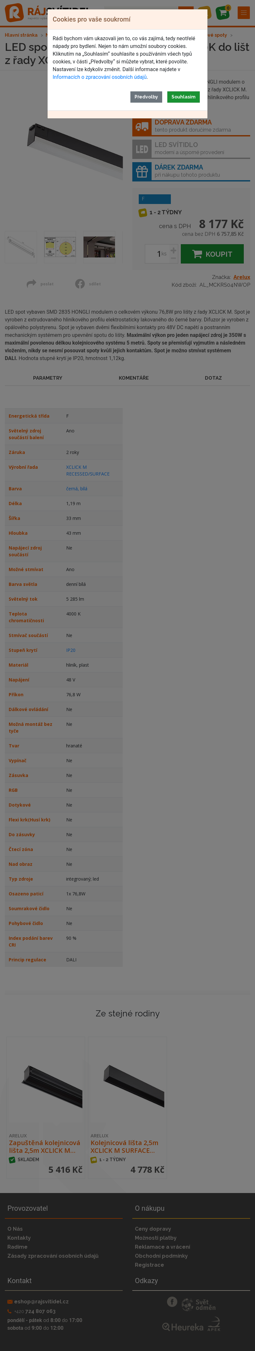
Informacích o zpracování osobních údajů (99, 77)
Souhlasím (183, 96)
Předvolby (146, 96)
